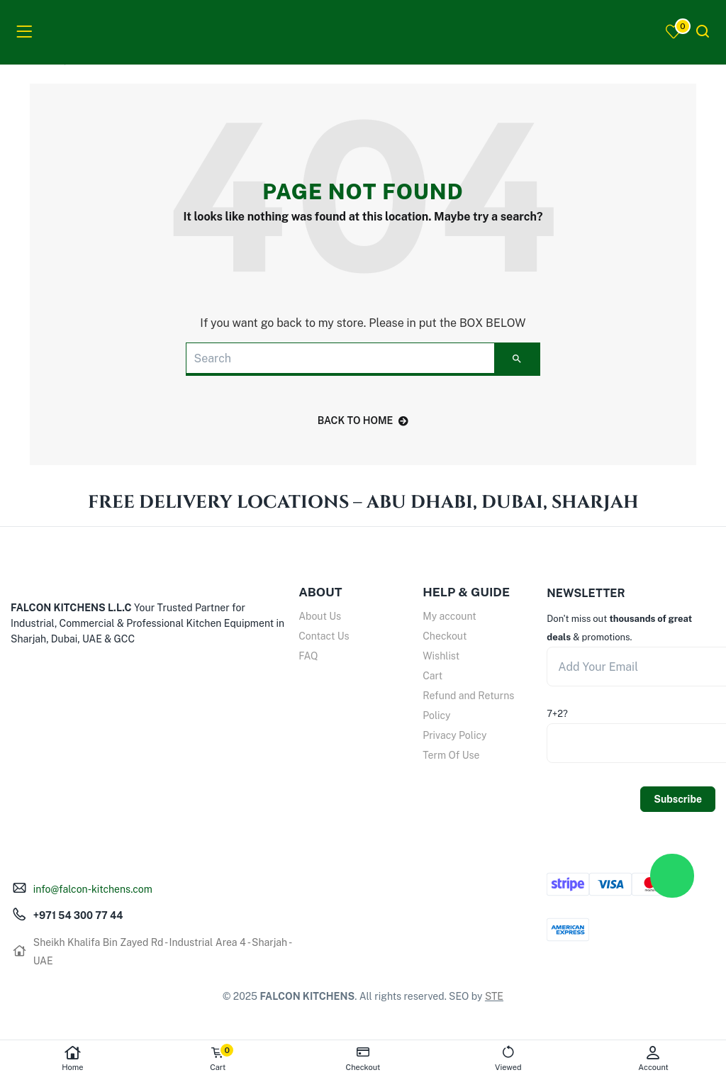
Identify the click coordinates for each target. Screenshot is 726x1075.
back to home (363, 420)
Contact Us (323, 636)
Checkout (445, 636)
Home (72, 1058)
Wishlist (441, 656)
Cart (432, 675)
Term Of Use (451, 755)
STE (494, 996)
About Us (319, 616)
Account (653, 1058)
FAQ (308, 656)
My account (449, 616)
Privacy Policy (454, 735)
